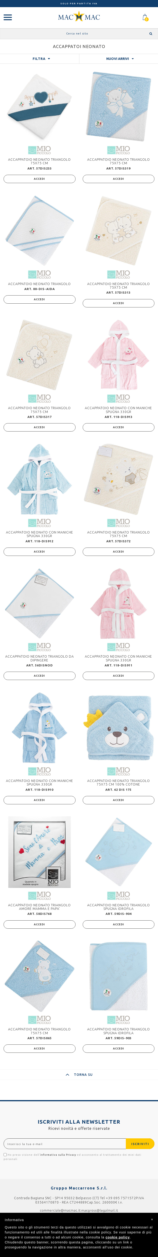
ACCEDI (39, 178)
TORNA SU (79, 1075)
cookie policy (118, 1237)
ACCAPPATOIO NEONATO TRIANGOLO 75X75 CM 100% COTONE (118, 782)
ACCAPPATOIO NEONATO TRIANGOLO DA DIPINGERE (39, 658)
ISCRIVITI (140, 1143)
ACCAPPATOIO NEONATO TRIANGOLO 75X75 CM (39, 161)
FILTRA (39, 59)
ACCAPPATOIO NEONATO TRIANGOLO (39, 284)
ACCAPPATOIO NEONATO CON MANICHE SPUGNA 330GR (118, 409)
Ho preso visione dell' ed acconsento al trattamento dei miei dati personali (72, 1156)
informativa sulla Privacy (58, 1154)
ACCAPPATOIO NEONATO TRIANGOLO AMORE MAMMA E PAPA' (39, 907)
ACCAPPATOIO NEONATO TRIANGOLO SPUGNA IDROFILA (118, 907)
